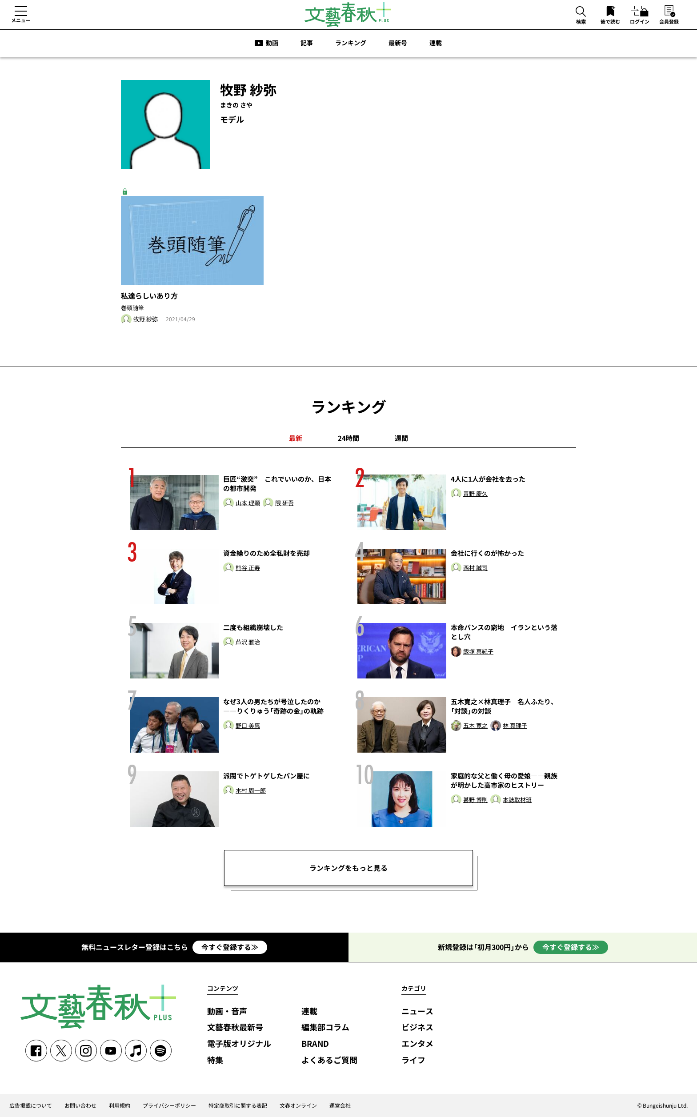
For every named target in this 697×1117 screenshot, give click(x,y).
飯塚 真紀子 (478, 651)
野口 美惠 (248, 725)
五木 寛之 (475, 725)
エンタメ (417, 1044)
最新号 (398, 42)
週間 (401, 438)
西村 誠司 (475, 568)
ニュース (417, 1011)
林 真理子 (515, 725)
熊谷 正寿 (248, 568)
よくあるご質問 (329, 1060)
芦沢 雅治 (248, 642)
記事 (306, 42)
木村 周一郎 (251, 790)
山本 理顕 (248, 503)
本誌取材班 (517, 800)
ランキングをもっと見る (348, 867)
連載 (435, 42)
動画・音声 (227, 1011)
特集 (215, 1060)
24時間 (348, 438)
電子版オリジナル (239, 1044)
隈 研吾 (284, 503)
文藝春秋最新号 (235, 1027)
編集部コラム (325, 1027)
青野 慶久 (475, 494)
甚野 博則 (475, 800)
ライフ (413, 1060)
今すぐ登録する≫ (229, 946)
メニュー (21, 20)
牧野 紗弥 (145, 319)
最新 (295, 438)
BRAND (315, 1044)
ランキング (350, 42)
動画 (272, 42)
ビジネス (417, 1027)
